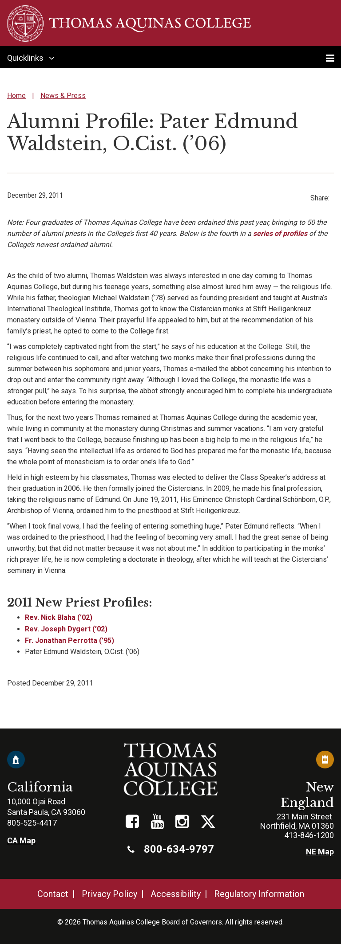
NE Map (320, 851)
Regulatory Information (259, 893)
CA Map (21, 840)
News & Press (63, 95)
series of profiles (280, 233)
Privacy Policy (109, 893)
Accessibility (176, 893)
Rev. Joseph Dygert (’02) (66, 629)
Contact (52, 893)
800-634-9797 (170, 849)
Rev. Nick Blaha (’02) (58, 617)
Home (16, 95)
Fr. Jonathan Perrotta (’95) (69, 640)
